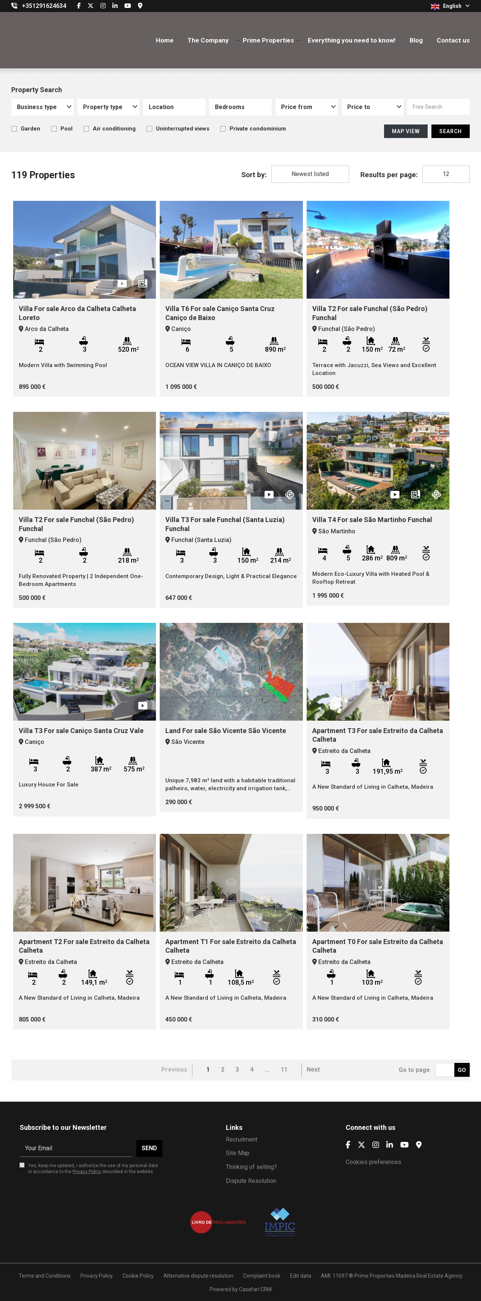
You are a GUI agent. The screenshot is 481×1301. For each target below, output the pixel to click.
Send (149, 1148)
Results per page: (389, 175)
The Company (208, 40)
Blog (416, 40)
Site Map (238, 1153)
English (450, 6)
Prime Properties (268, 40)
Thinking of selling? (251, 1166)
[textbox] (177, 107)
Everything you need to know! (352, 40)
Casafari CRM (255, 1289)
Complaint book (261, 1276)
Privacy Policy (87, 1171)
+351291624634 (44, 5)
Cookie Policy (138, 1276)
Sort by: (254, 175)
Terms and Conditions (45, 1276)
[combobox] (42, 107)
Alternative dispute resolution (198, 1276)
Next (313, 1069)
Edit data (300, 1276)
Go (462, 1070)
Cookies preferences (373, 1162)
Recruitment (241, 1139)
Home (165, 40)
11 (284, 1069)
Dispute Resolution (251, 1180)
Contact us (453, 40)
